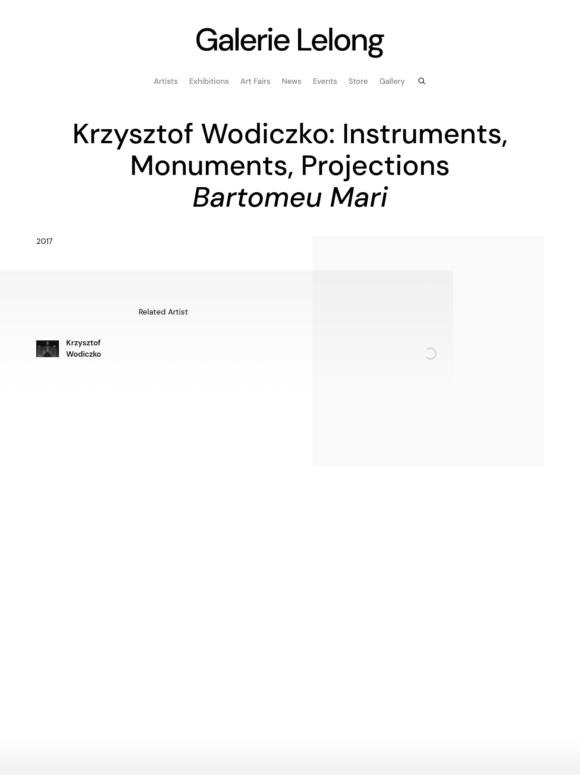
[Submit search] (422, 80)
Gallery (392, 81)
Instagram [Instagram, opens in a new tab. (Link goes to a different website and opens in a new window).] (282, 726)
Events (325, 81)
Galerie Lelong (290, 43)
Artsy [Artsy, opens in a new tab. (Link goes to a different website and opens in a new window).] (311, 726)
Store (358, 81)
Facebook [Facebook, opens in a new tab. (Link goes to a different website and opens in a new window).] (268, 726)
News (291, 81)
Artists (166, 81)
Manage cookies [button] (527, 751)
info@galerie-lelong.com (376, 620)
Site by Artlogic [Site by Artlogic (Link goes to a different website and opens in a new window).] (133, 751)
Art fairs (255, 81)
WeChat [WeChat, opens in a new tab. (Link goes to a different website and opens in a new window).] (297, 726)
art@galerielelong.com (186, 620)
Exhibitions (209, 81)
